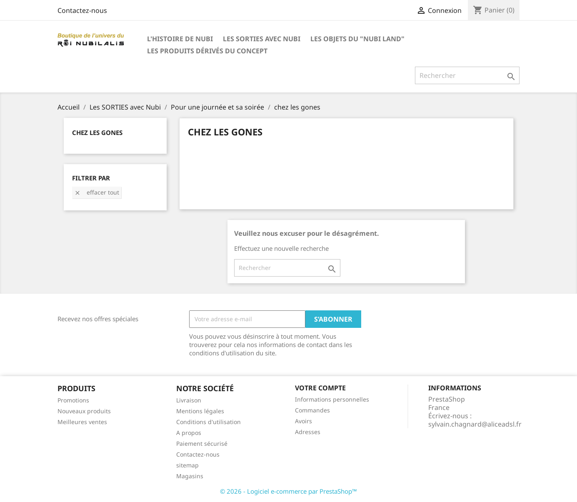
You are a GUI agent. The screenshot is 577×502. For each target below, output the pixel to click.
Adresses (307, 432)
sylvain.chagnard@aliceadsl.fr (475, 424)
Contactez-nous (82, 10)
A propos (188, 433)
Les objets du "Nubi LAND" (357, 38)
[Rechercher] (467, 75)
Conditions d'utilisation (208, 422)
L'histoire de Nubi (180, 38)
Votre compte (320, 387)
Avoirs (303, 421)
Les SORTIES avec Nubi (261, 38)
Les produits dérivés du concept (207, 50)
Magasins (189, 476)
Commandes (312, 410)
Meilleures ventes (82, 422)
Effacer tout (96, 192)
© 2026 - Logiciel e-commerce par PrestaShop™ (288, 491)
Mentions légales (200, 411)
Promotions (73, 400)
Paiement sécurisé (201, 443)
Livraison (188, 400)
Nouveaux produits (84, 411)
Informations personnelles (332, 399)
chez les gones (97, 132)
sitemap (187, 465)
